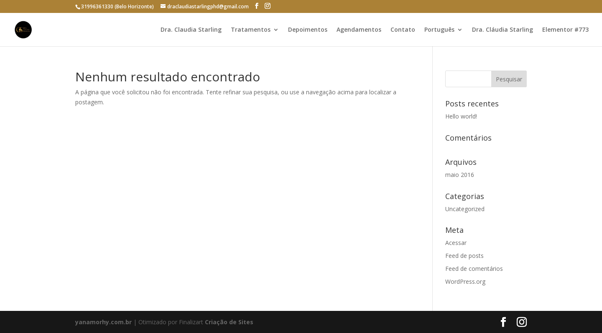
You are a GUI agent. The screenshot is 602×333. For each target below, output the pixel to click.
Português (439, 30)
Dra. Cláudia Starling (502, 30)
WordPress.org (465, 281)
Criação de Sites (229, 322)
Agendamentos (359, 30)
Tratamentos (250, 30)
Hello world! (461, 116)
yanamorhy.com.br (104, 322)
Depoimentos (307, 30)
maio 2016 (459, 175)
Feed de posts (464, 256)
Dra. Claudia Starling (191, 30)
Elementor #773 (565, 30)
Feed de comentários (474, 268)
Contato (402, 30)
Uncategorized (465, 209)
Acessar (456, 243)
